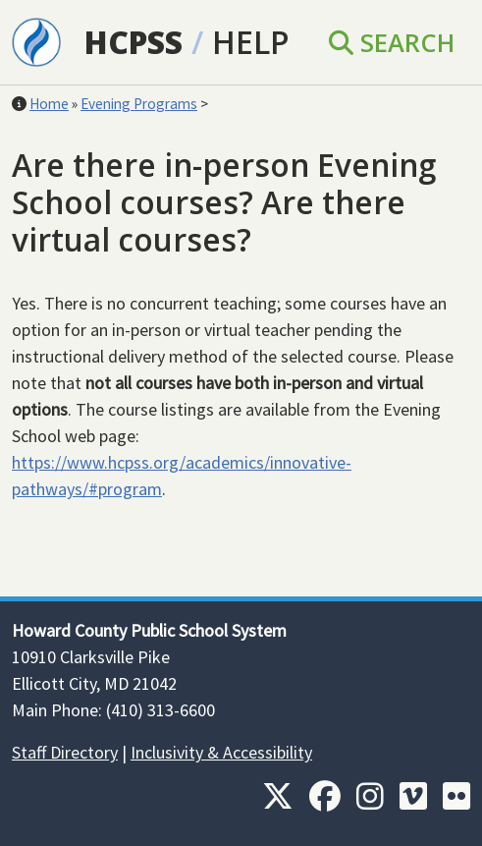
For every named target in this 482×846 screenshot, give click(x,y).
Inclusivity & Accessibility (221, 752)
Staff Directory (65, 752)
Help (251, 42)
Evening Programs (138, 103)
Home (49, 103)
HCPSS (133, 42)
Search (392, 42)
